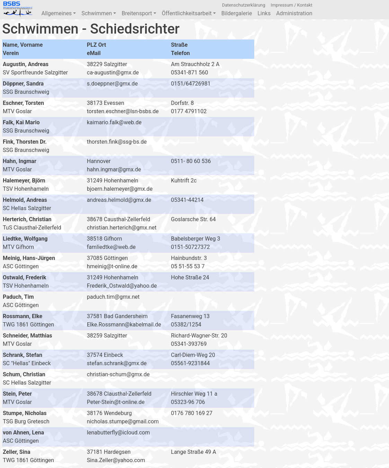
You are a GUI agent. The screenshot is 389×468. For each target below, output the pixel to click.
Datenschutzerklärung (243, 5)
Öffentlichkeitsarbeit (189, 13)
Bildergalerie (236, 13)
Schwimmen (98, 13)
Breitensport (139, 13)
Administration (294, 13)
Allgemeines (58, 13)
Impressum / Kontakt (291, 5)
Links (264, 13)
